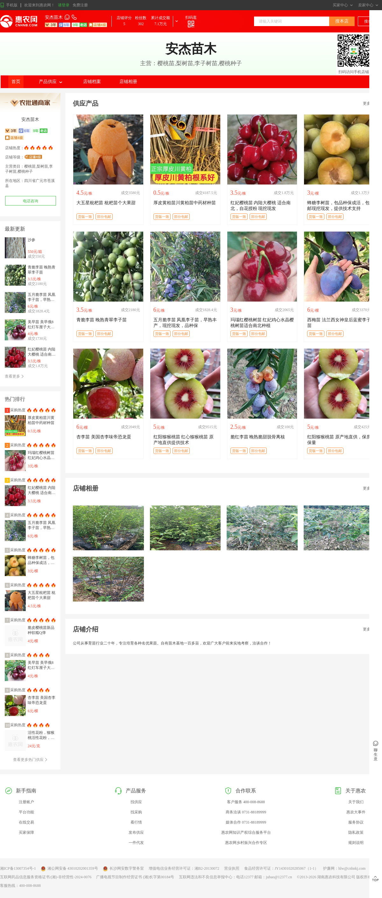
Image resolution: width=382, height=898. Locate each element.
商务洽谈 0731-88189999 (246, 812)
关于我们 (356, 802)
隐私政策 (356, 832)
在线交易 (26, 822)
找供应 (136, 802)
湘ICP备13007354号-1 (18, 868)
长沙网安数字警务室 (123, 868)
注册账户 (26, 802)
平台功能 (26, 812)
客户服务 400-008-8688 (246, 802)
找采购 (136, 812)
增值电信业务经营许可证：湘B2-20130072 (184, 868)
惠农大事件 (355, 812)
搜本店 (342, 21)
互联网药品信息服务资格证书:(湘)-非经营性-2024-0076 (45, 877)
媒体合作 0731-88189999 (246, 822)
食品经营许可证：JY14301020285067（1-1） (281, 868)
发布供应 (136, 832)
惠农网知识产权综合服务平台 (246, 832)
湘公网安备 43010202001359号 (69, 868)
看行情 (136, 822)
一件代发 (136, 842)
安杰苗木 (54, 17)
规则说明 (356, 842)
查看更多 (14, 376)
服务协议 (356, 822)
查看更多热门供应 (30, 759)
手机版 (9, 5)
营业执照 (231, 868)
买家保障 (26, 832)
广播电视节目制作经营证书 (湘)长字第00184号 (135, 877)
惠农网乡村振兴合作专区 (246, 842)
